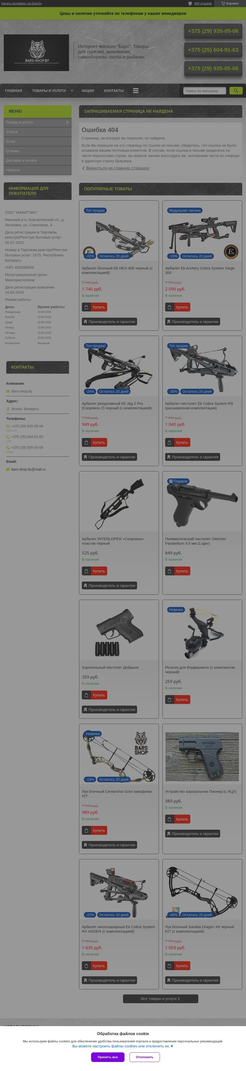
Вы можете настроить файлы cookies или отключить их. (121, 1046)
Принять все (108, 1057)
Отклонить (144, 1057)
